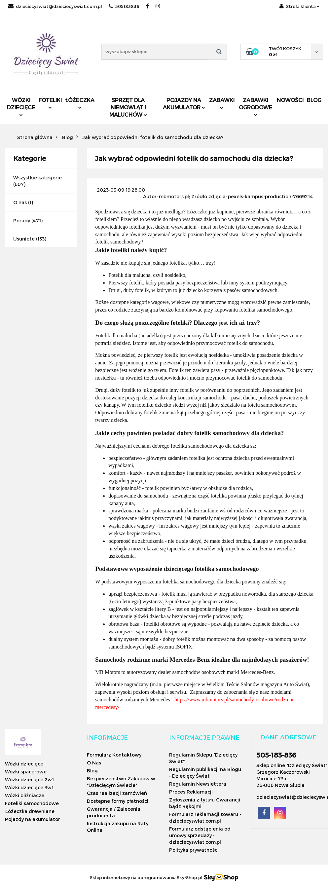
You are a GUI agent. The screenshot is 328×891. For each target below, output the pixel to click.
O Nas (94, 762)
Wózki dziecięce (21, 106)
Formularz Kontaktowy (114, 755)
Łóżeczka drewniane (30, 811)
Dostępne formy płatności (117, 801)
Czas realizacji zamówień (117, 793)
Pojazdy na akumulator (184, 103)
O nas (20, 202)
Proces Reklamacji (191, 792)
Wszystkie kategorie (37, 177)
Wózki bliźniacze (24, 795)
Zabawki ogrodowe (255, 106)
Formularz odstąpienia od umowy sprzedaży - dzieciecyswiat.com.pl (200, 835)
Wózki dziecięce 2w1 (29, 779)
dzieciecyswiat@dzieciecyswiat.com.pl (55, 6)
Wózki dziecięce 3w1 (29, 787)
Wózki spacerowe (26, 771)
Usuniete (24, 238)
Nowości (290, 100)
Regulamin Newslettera (197, 784)
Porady (21, 220)
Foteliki (50, 103)
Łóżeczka (79, 103)
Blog (314, 100)
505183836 (124, 6)
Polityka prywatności (194, 850)
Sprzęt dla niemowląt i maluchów (128, 107)
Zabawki (222, 103)
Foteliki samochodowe (32, 803)
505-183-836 (276, 755)
